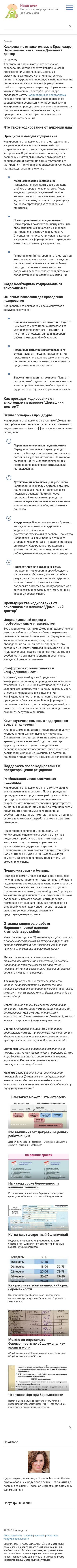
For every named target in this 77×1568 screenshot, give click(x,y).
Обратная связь (13, 1535)
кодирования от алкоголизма (47, 95)
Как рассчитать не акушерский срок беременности (38, 1287)
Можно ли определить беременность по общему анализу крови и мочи (36, 1343)
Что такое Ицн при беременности (35, 1395)
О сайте (28, 1535)
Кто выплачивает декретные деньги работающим (38, 1134)
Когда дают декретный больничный (38, 1234)
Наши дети (28, 5)
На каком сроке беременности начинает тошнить (33, 1185)
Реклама (39, 1535)
